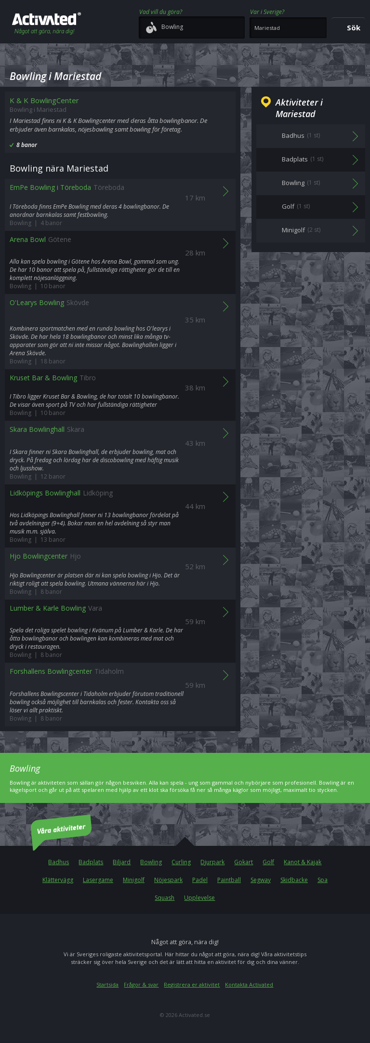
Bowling (151, 862)
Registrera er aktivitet (192, 984)
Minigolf (134, 880)
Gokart (243, 862)
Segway (261, 880)
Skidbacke (294, 880)
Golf (268, 862)
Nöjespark (168, 880)
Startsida (107, 984)
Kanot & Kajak (302, 862)
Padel (200, 880)
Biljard (122, 862)
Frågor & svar (141, 984)
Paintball (229, 880)
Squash (164, 898)
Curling (181, 862)
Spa (322, 880)
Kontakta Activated (249, 984)
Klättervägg (57, 880)
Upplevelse (199, 898)
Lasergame (98, 880)
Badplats (91, 862)
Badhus (58, 862)
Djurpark (212, 862)
